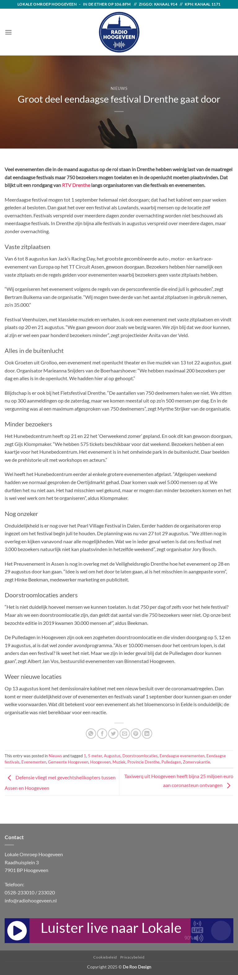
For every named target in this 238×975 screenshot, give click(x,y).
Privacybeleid (132, 957)
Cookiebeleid (105, 957)
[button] (8, 32)
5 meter (95, 755)
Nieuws (119, 88)
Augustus (112, 755)
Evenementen (33, 761)
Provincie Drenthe (143, 761)
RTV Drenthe (76, 185)
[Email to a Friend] (125, 733)
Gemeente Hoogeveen (68, 761)
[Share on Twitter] (113, 733)
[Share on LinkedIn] (147, 733)
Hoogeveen (100, 761)
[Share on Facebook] (102, 733)
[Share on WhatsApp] (91, 733)
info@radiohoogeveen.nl (31, 900)
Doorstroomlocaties (140, 755)
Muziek (119, 761)
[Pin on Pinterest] (136, 733)
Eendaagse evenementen (182, 755)
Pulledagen (171, 761)
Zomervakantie (196, 761)
